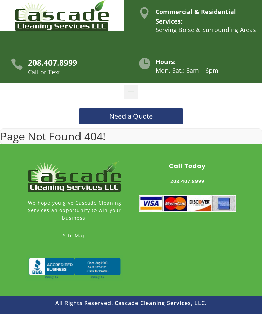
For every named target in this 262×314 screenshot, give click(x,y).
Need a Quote (131, 116)
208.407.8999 (52, 62)
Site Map (74, 235)
